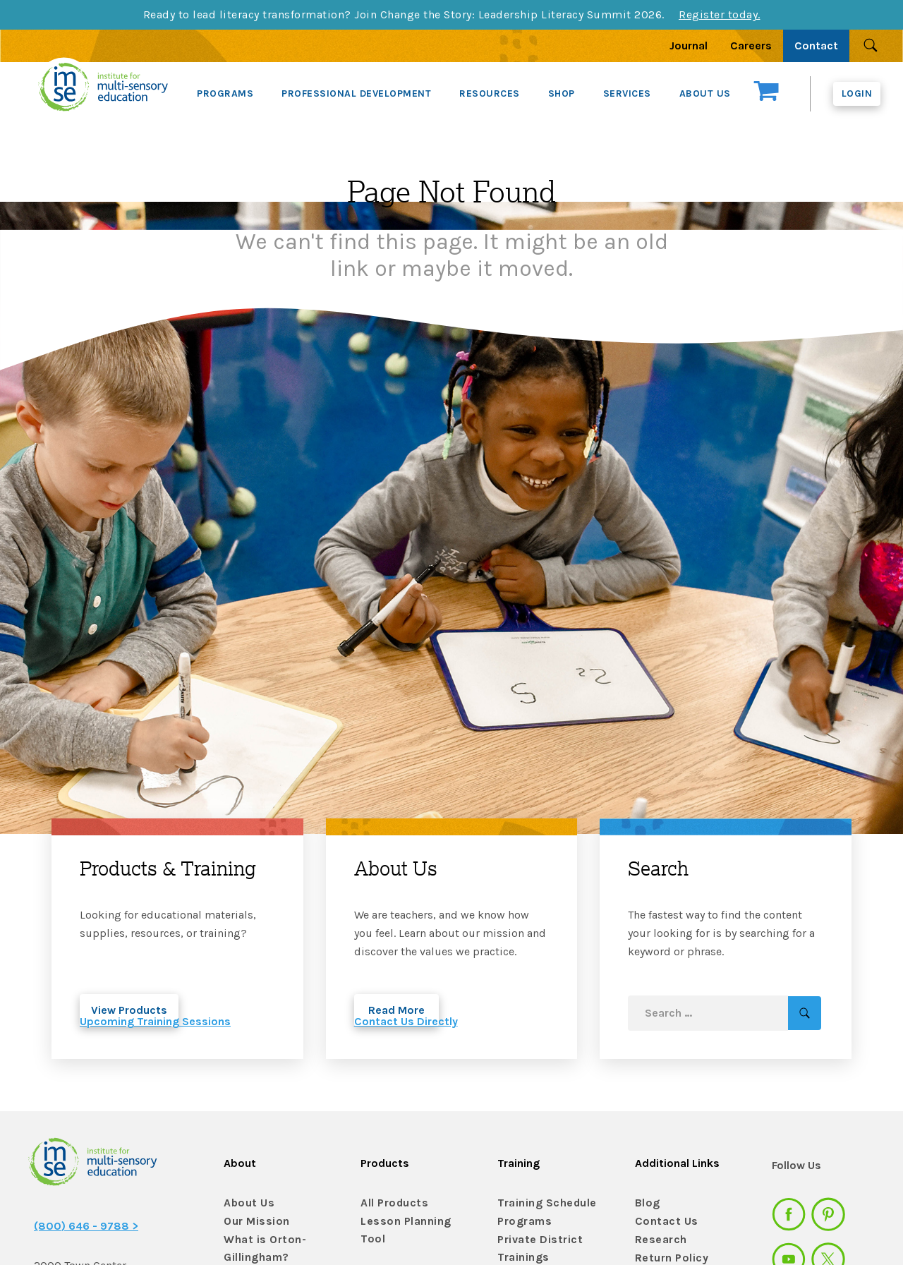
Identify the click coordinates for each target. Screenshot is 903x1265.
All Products (390, 1203)
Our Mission (253, 1222)
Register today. (719, 14)
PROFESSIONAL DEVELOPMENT (356, 93)
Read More (396, 1010)
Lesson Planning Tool (412, 1222)
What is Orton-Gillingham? (260, 1246)
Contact (816, 45)
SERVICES (627, 93)
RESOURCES (489, 93)
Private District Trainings (535, 1246)
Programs (522, 1222)
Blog (646, 1203)
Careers (751, 45)
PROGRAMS (225, 93)
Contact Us (663, 1222)
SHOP (561, 93)
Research (658, 1240)
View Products (129, 1010)
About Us (246, 1203)
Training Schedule (540, 1203)
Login (857, 93)
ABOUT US (705, 93)
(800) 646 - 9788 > (86, 1226)
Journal (688, 45)
